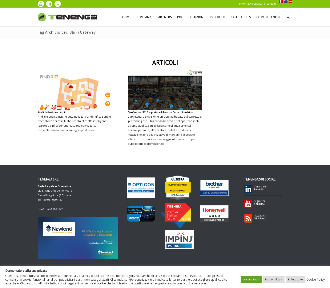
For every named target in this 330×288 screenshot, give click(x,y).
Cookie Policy (315, 279)
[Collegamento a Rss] (58, 4)
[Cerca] (288, 17)
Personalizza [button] (273, 279)
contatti (271, 3)
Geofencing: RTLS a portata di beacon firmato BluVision (160, 112)
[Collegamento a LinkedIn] (49, 4)
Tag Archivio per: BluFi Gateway (67, 32)
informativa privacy (250, 3)
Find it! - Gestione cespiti (52, 112)
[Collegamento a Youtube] (41, 4)
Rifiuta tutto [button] (295, 279)
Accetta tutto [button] (251, 279)
